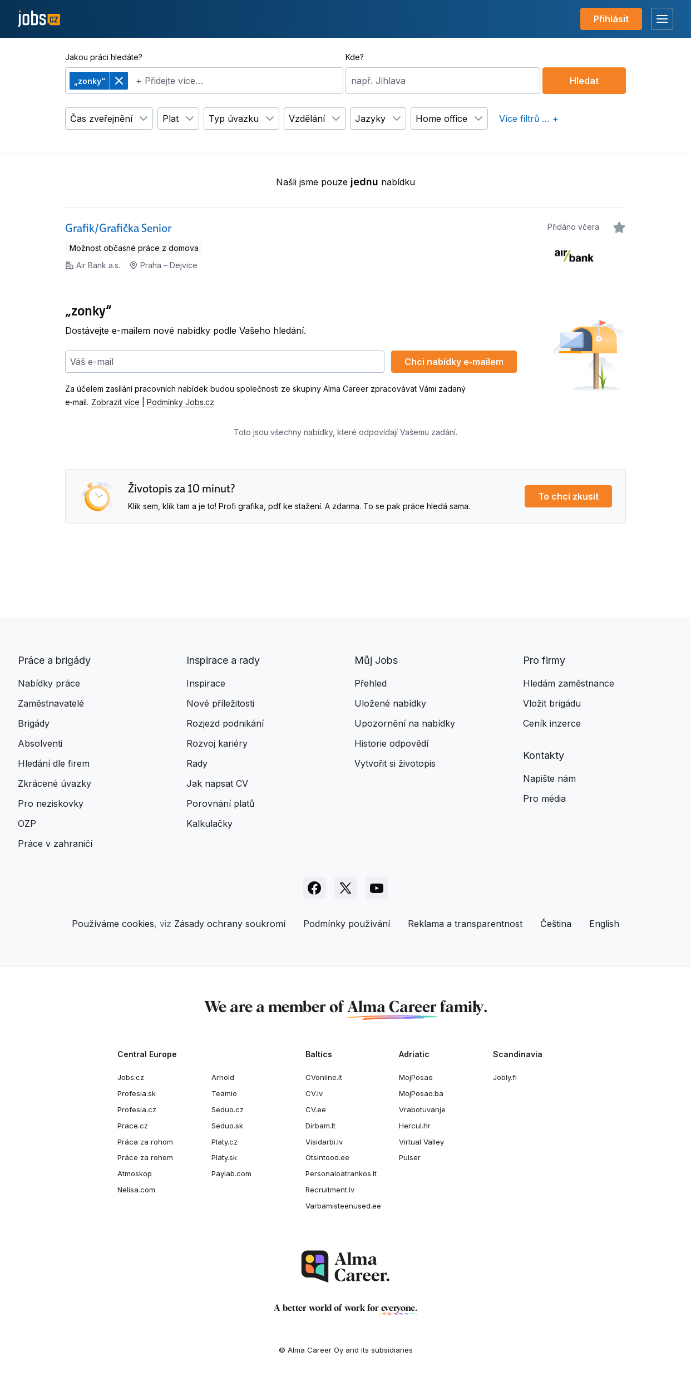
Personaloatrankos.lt (341, 1173)
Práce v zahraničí (55, 843)
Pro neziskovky (50, 803)
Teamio (224, 1093)
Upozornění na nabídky (404, 723)
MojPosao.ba (421, 1093)
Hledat (584, 80)
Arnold (222, 1077)
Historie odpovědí (391, 743)
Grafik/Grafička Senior (118, 228)
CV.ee (315, 1109)
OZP (27, 823)
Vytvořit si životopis (395, 763)
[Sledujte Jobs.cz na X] (345, 888)
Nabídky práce (49, 683)
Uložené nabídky (390, 703)
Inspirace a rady (223, 660)
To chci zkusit (568, 496)
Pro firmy (544, 660)
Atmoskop (134, 1173)
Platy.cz (224, 1141)
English (604, 923)
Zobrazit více (115, 402)
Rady (197, 763)
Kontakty (543, 755)
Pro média (544, 798)
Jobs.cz (130, 1077)
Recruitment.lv (329, 1189)
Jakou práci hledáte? (103, 57)
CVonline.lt (323, 1077)
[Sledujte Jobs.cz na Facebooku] (314, 888)
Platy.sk (224, 1157)
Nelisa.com (136, 1189)
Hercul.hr (415, 1125)
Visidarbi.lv (324, 1141)
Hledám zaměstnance (568, 683)
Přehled (370, 683)
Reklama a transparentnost (465, 923)
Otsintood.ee (327, 1157)
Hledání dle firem (54, 763)
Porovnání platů (220, 803)
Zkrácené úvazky (54, 783)
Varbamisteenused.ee (343, 1205)
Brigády (34, 723)
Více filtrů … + (529, 118)
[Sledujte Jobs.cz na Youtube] (377, 888)
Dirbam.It (320, 1125)
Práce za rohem (145, 1157)
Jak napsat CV (217, 783)
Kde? (355, 57)
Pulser (410, 1157)
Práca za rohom (145, 1141)
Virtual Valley (421, 1141)
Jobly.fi (505, 1077)
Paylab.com (231, 1173)
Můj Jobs (376, 660)
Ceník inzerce (552, 723)
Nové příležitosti (220, 703)
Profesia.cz (136, 1109)
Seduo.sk (227, 1125)
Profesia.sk (136, 1093)
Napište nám (549, 778)
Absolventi (40, 743)
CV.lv (314, 1093)
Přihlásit (611, 18)
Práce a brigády (54, 660)
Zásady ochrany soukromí (229, 923)
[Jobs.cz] (39, 19)
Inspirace (205, 683)
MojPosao (416, 1077)
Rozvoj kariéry (217, 743)
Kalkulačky (209, 823)
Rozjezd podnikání (225, 723)
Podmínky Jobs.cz (180, 402)
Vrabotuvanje (422, 1109)
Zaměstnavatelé (51, 703)
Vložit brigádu (552, 703)
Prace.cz (132, 1125)
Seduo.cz (227, 1109)
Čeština (555, 923)
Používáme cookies (113, 923)
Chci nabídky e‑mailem (453, 361)
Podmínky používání (346, 923)
